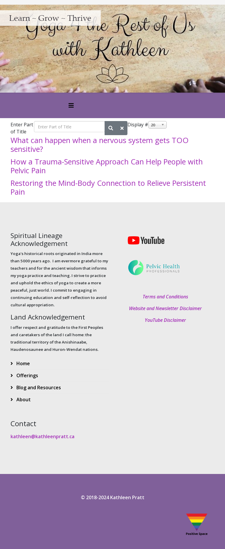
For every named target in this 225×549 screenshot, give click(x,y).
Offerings (26, 375)
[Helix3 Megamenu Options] (71, 105)
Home (22, 363)
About (23, 399)
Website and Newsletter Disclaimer (165, 308)
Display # (137, 124)
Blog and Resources (38, 387)
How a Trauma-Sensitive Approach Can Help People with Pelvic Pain (107, 166)
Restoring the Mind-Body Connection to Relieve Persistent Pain (108, 187)
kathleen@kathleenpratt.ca (42, 436)
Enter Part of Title (22, 128)
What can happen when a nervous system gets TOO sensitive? (100, 144)
